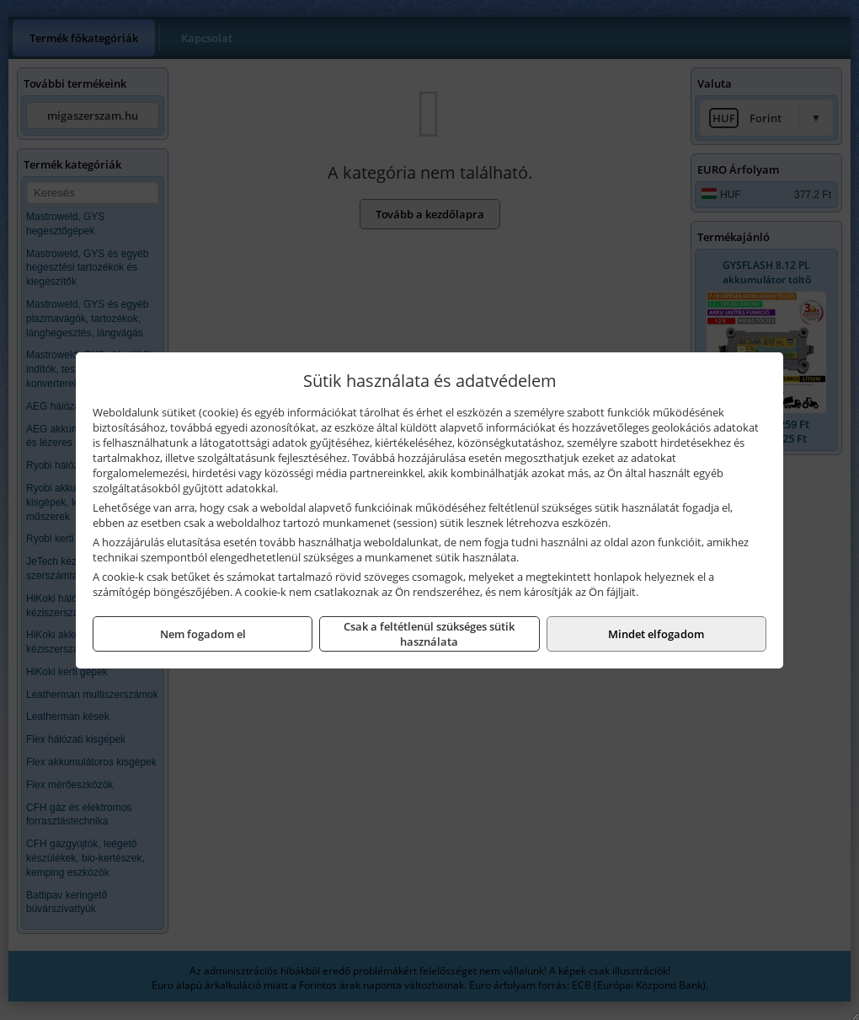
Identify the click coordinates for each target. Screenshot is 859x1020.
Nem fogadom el (203, 634)
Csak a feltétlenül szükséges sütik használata (429, 634)
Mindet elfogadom (656, 634)
